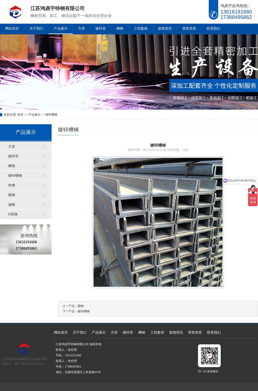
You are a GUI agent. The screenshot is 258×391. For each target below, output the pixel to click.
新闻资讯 (165, 28)
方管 (81, 28)
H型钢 (13, 214)
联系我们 (213, 28)
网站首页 (12, 28)
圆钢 (11, 195)
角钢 (11, 185)
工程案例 (140, 28)
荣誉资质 (189, 28)
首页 (20, 114)
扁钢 (11, 204)
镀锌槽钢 (51, 114)
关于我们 (36, 28)
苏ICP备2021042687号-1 (30, 363)
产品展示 (61, 28)
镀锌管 (100, 28)
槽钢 (119, 28)
